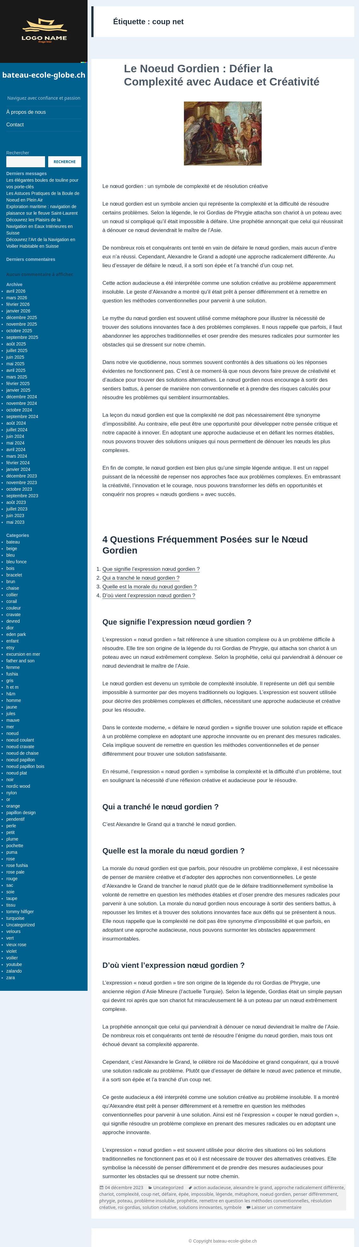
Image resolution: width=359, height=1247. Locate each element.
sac (9, 885)
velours (13, 931)
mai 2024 (15, 442)
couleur (13, 607)
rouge (12, 878)
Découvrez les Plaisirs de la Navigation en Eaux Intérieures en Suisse (39, 226)
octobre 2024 (19, 409)
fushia (12, 673)
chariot (106, 1194)
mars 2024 (16, 456)
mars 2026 (16, 297)
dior (10, 627)
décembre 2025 (21, 317)
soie (10, 891)
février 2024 (18, 462)
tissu (10, 905)
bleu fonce (16, 561)
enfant (12, 640)
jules (10, 713)
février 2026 (18, 304)
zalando (14, 971)
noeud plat (16, 772)
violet (11, 951)
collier (12, 594)
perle (11, 825)
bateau (13, 541)
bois (10, 568)
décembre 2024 (21, 396)
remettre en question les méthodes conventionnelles (254, 1201)
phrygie (107, 1201)
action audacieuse (212, 1187)
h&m (10, 693)
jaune (11, 706)
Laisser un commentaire (276, 1207)
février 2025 (18, 383)
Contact (15, 124)
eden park (16, 634)
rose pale (15, 872)
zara (10, 977)
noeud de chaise (22, 753)
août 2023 (16, 502)
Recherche (65, 161)
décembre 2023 (21, 475)
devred (13, 621)
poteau (124, 1201)
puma (11, 852)
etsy (10, 647)
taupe (11, 898)
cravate (13, 614)
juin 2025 (15, 357)
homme (13, 700)
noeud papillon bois (25, 766)
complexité (127, 1194)
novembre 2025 (21, 324)
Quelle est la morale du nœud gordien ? (149, 587)
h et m (12, 687)
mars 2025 (16, 376)
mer (10, 726)
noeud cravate (20, 746)
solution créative (159, 1207)
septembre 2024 (22, 416)
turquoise (15, 918)
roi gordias (129, 1207)
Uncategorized (20, 924)
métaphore (246, 1194)
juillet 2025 (16, 350)
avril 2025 (16, 370)
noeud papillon (20, 759)
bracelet (14, 574)
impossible (202, 1194)
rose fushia (17, 865)
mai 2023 (15, 522)
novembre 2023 (21, 482)
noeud (12, 733)
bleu (10, 555)
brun (10, 581)
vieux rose (16, 944)
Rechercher (17, 152)
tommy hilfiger (20, 911)
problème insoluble (154, 1201)
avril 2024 (16, 449)
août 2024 (16, 423)
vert (10, 938)
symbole (233, 1207)
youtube (14, 964)
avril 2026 (16, 291)
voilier (12, 957)
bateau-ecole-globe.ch (43, 74)
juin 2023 (15, 515)
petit (10, 832)
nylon (11, 792)
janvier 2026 (18, 310)
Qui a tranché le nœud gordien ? (141, 578)
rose (10, 858)
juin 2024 (15, 436)
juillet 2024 (16, 429)
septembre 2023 (22, 495)
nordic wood (18, 786)
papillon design (21, 812)
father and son (20, 660)
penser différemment (315, 1194)
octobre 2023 (19, 489)
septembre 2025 (22, 337)
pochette (14, 845)
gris (10, 680)
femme (13, 667)
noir (10, 779)
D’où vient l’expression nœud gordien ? (148, 596)
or (8, 799)
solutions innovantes (200, 1207)
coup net (150, 1194)
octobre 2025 (19, 330)
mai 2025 (15, 363)
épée (184, 1194)
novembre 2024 (21, 403)
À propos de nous (26, 112)
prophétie (187, 1201)
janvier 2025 (18, 390)
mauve (13, 720)
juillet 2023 (16, 508)
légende (224, 1194)
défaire (169, 1194)
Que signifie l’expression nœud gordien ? (151, 569)
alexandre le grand (252, 1187)
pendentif (15, 819)
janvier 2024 (18, 469)
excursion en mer (23, 654)
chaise (12, 588)
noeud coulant (20, 739)
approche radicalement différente (309, 1187)
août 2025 (16, 343)
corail (11, 601)
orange (13, 805)
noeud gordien (275, 1194)
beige (11, 548)
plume (12, 838)
